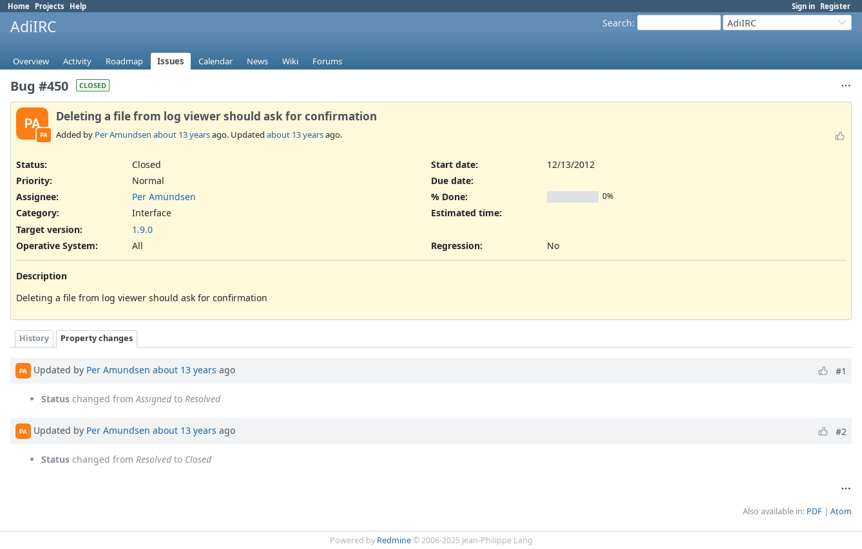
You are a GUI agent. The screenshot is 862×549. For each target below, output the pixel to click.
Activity (77, 61)
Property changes (97, 338)
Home (19, 6)
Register (835, 6)
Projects (49, 6)
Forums (327, 61)
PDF (814, 511)
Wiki (290, 61)
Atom (841, 511)
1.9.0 (142, 229)
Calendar (215, 61)
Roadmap (124, 61)
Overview (31, 61)
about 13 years (181, 134)
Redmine (394, 540)
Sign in (803, 6)
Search (617, 23)
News (257, 61)
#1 (841, 371)
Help (78, 6)
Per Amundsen (123, 134)
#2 (841, 431)
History (34, 338)
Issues (170, 61)
